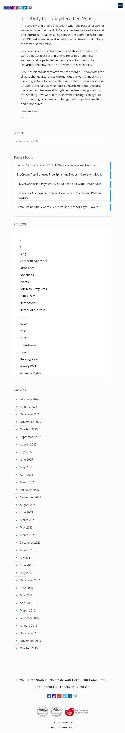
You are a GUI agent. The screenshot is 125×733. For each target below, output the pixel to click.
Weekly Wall (28, 366)
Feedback (67, 687)
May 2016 (26, 595)
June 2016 (26, 588)
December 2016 (30, 580)
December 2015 (30, 633)
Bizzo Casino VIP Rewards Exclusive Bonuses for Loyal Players (57, 207)
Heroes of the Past (32, 310)
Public (24, 338)
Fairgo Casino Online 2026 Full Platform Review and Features (57, 165)
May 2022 (26, 527)
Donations (27, 275)
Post (23, 331)
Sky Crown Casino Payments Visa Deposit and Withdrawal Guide (59, 184)
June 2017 (26, 565)
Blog (23, 254)
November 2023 (30, 497)
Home (20, 680)
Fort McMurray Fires (33, 289)
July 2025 (26, 452)
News (23, 324)
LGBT (23, 317)
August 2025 (28, 444)
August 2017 (28, 550)
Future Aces (27, 296)
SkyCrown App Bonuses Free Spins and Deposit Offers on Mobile (59, 174)
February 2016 (29, 618)
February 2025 (29, 490)
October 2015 (29, 648)
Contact (83, 687)
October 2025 (29, 429)
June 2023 (26, 512)
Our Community (94, 680)
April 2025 (26, 475)
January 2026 (28, 407)
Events (24, 282)
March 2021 (27, 535)
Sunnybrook (28, 345)
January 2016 (28, 626)
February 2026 (29, 399)
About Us (50, 687)
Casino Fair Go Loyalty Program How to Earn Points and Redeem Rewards (59, 195)
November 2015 (30, 641)
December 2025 (30, 414)
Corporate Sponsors (33, 261)
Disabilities (27, 268)
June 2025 (26, 459)
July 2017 (26, 558)
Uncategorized (29, 359)
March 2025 (27, 482)
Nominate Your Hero (64, 680)
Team (23, 352)
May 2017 (26, 573)
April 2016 (26, 603)
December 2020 (30, 542)
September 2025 (31, 437)
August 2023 (28, 505)
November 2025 (30, 422)
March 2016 (27, 610)
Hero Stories (28, 303)
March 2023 (27, 520)
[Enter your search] (62, 141)
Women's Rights (30, 373)
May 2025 (26, 467)
